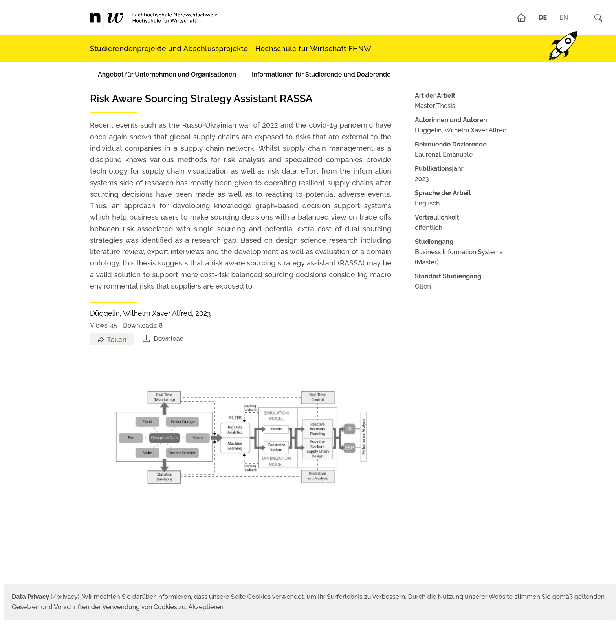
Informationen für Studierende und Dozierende (321, 74)
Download (162, 338)
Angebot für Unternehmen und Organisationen (167, 74)
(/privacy (44, 596)
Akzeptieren (206, 607)
